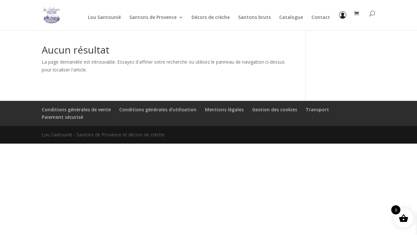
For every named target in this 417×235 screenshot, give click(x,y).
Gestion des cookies (274, 109)
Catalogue (291, 17)
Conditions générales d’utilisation (157, 109)
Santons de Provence (153, 17)
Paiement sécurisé (62, 117)
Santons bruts (254, 17)
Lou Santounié (104, 17)
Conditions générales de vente (76, 109)
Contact (320, 17)
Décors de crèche (211, 17)
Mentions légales (224, 109)
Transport (317, 109)
